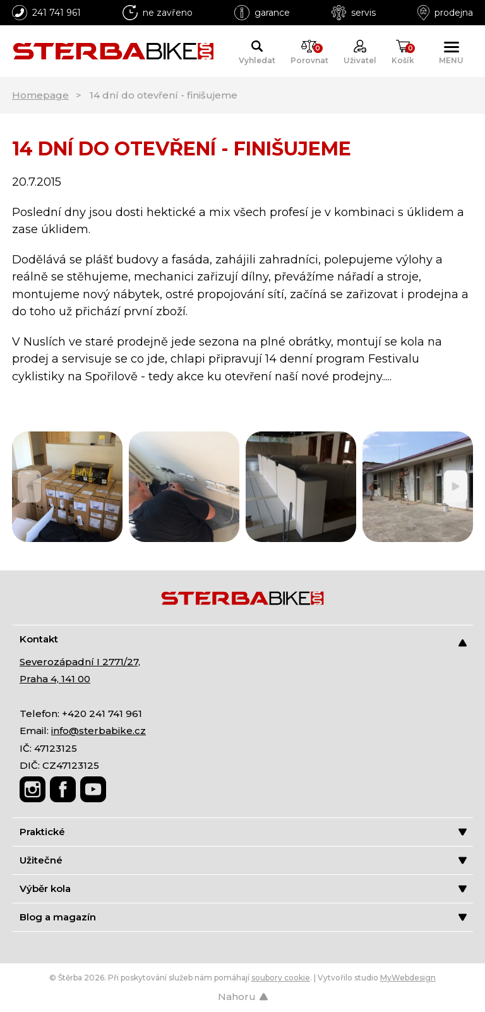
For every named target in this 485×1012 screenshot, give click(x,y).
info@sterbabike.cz (98, 731)
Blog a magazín (243, 917)
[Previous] (29, 487)
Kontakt (243, 639)
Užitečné (243, 860)
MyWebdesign (408, 977)
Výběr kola (243, 888)
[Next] (455, 487)
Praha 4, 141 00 (55, 679)
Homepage (40, 95)
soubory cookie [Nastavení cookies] (280, 977)
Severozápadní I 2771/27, (80, 662)
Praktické (243, 832)
